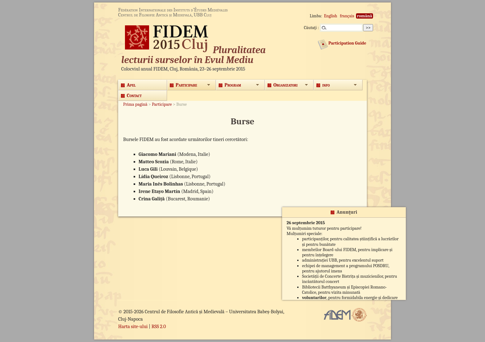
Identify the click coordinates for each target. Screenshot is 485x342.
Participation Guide (347, 43)
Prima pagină (135, 104)
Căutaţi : (311, 27)
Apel (128, 85)
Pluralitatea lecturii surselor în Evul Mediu (193, 55)
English (330, 16)
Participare (183, 85)
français (347, 16)
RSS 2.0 (159, 326)
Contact (131, 95)
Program (230, 85)
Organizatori (283, 85)
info (323, 85)
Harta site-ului (133, 326)
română (364, 16)
